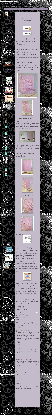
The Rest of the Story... (18, 9)
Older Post (37, 410)
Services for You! (28, 9)
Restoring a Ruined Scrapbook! (10, 122)
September (7, 183)
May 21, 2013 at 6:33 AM (29, 330)
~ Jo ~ (18, 371)
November (7, 189)
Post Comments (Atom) (24, 413)
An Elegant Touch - (6, 71)
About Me (9, 9)
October (6, 191)
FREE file (18, 271)
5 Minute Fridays (12, 9)
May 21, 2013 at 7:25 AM (26, 348)
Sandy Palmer (20, 322)
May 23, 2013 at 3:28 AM (25, 371)
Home (6, 9)
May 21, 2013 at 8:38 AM (25, 359)
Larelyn (19, 348)
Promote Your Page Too (7, 74)
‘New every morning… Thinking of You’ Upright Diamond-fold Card (9, 163)
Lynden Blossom (8, 17)
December (7, 187)
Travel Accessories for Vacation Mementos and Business (9, 135)
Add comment (18, 383)
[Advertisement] (9, 275)
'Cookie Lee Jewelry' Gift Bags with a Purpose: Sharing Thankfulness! (9, 155)
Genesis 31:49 (25, 315)
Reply (18, 327)
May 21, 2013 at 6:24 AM (28, 322)
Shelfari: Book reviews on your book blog (9, 243)
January (6, 185)
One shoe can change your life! (10, 148)
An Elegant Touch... (15, 3)
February (6, 207)
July (5, 197)
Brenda (18, 359)
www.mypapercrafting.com (21, 317)
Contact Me (36, 9)
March (6, 205)
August (6, 195)
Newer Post (18, 410)
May (5, 201)
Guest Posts (32, 9)
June (6, 199)
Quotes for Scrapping (23, 9)
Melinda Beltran (20, 330)
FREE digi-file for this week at (26, 261)
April (6, 203)
